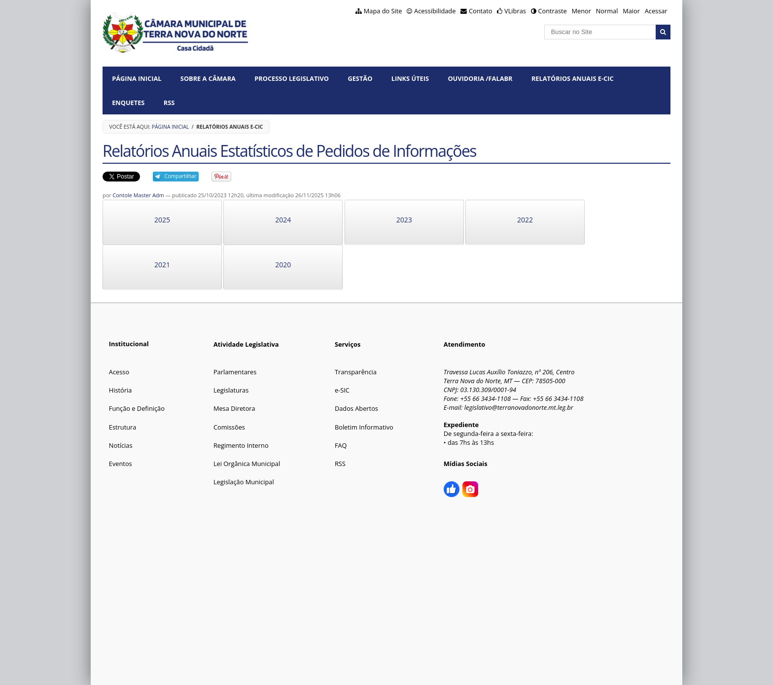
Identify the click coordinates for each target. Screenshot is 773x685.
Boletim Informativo (364, 427)
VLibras (515, 10)
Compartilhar (181, 176)
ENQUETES (128, 102)
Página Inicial (136, 78)
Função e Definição (137, 408)
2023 (404, 219)
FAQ (341, 445)
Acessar (656, 10)
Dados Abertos (356, 408)
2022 (525, 219)
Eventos (120, 463)
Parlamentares (234, 371)
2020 (283, 264)
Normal (607, 10)
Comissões (229, 427)
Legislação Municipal (243, 481)
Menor (581, 10)
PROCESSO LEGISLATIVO (291, 78)
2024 (283, 219)
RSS (169, 102)
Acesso (119, 371)
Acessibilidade (435, 10)
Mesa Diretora (234, 408)
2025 (162, 219)
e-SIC (342, 390)
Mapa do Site (383, 10)
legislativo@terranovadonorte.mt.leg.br (518, 407)
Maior (631, 10)
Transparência (356, 371)
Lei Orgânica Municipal (246, 463)
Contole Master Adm (138, 195)
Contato (480, 10)
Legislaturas (230, 390)
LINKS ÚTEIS (410, 78)
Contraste (552, 10)
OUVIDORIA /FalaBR (480, 78)
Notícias (121, 445)
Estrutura (123, 427)
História (120, 390)
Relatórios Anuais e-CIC (572, 78)
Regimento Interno (241, 445)
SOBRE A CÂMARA (208, 78)
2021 (162, 264)
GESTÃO (360, 78)
